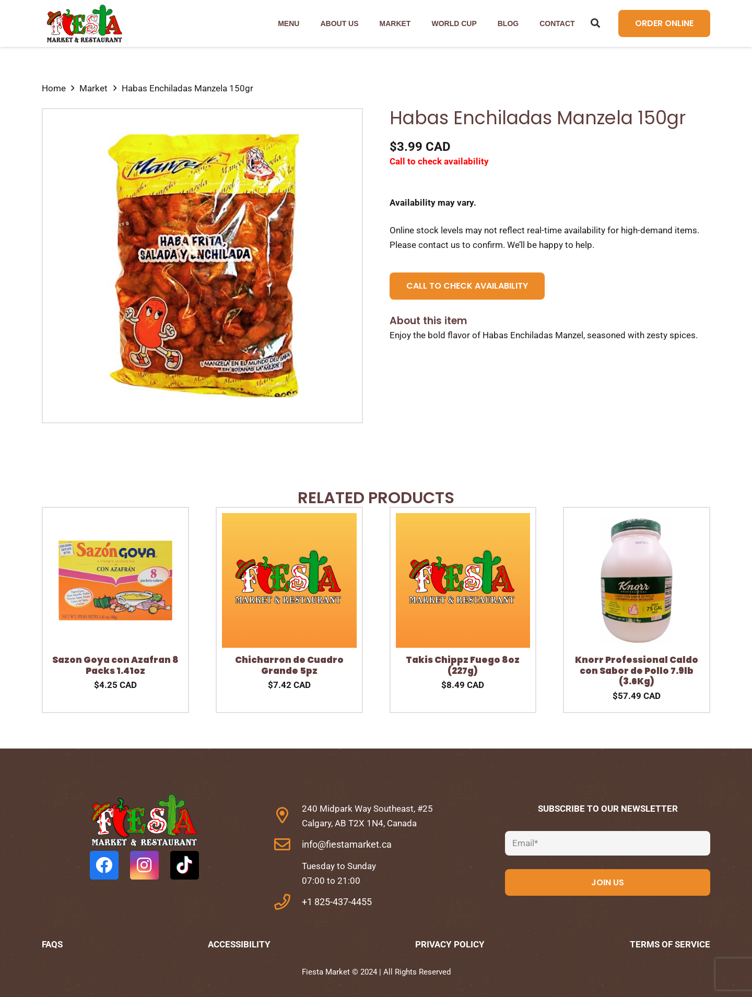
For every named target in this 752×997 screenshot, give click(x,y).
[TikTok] (184, 865)
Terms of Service (670, 944)
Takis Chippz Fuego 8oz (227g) (463, 665)
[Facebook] (104, 865)
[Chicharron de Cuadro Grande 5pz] (289, 520)
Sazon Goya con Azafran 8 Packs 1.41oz (115, 665)
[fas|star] (144, 822)
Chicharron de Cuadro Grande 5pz (289, 665)
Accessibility (239, 944)
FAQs (52, 944)
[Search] (595, 23)
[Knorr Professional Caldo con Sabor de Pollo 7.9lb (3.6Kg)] (636, 520)
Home (54, 88)
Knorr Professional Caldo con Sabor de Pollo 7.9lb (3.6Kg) (636, 670)
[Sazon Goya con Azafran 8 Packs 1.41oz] (115, 520)
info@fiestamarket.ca (347, 844)
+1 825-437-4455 (337, 901)
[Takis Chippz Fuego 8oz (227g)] (463, 520)
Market (93, 88)
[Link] (84, 24)
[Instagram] (144, 865)
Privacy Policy (450, 944)
